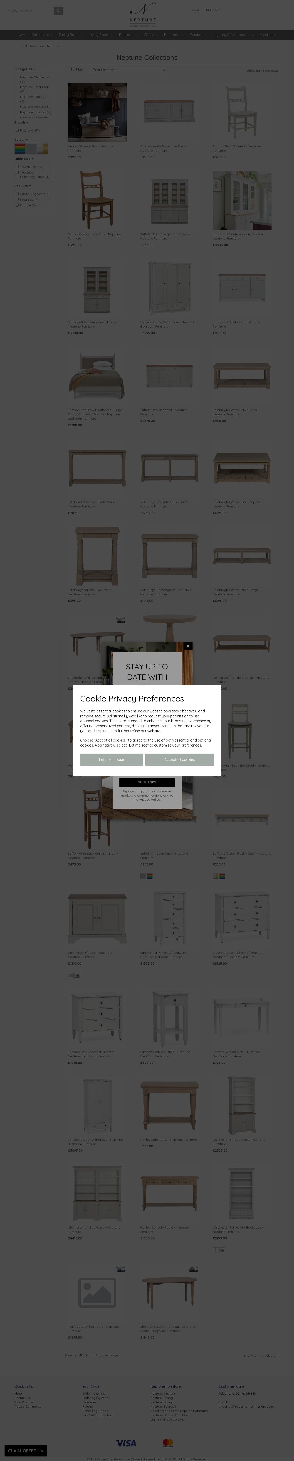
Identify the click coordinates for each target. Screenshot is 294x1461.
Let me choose (111, 759)
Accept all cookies (179, 759)
